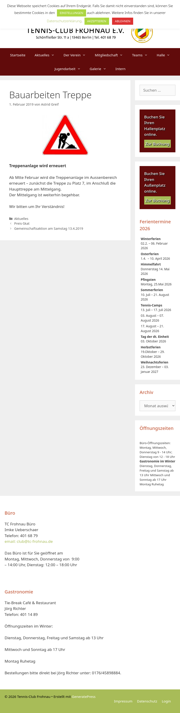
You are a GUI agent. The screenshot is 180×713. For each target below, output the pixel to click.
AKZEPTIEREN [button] (96, 21)
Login (166, 701)
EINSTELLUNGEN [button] (71, 13)
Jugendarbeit (69, 69)
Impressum (123, 701)
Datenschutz (147, 701)
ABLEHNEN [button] (122, 21)
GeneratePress (84, 696)
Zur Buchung (157, 143)
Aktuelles (47, 55)
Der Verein (77, 55)
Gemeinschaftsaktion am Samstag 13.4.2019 (48, 228)
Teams (142, 55)
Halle (166, 55)
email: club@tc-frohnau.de (29, 541)
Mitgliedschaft (111, 55)
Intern (120, 68)
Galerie (100, 69)
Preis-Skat (22, 223)
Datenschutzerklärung (64, 21)
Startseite (17, 55)
